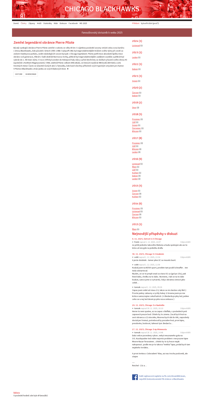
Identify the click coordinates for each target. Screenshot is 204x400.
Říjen (134, 166)
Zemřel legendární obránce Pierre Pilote (44, 42)
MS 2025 (83, 23)
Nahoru (17, 392)
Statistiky (47, 23)
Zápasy (31, 23)
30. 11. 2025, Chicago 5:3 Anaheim (148, 254)
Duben (135, 69)
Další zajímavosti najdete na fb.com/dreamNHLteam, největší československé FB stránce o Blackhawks (162, 377)
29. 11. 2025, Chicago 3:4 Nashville (148, 305)
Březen (135, 131)
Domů (16, 23)
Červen (135, 92)
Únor (134, 107)
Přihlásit (135, 23)
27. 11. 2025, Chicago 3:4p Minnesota (149, 329)
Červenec (136, 128)
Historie (18, 74)
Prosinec (136, 119)
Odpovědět (185, 242)
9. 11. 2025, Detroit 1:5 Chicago (147, 239)
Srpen (135, 81)
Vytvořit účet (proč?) (150, 23)
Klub (56, 23)
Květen (135, 172)
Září (134, 122)
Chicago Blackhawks (102, 9)
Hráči (39, 23)
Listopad (136, 45)
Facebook (73, 23)
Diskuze (63, 23)
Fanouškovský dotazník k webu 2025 (102, 32)
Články (24, 23)
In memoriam (31, 74)
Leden (135, 57)
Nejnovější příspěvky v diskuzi (154, 233)
